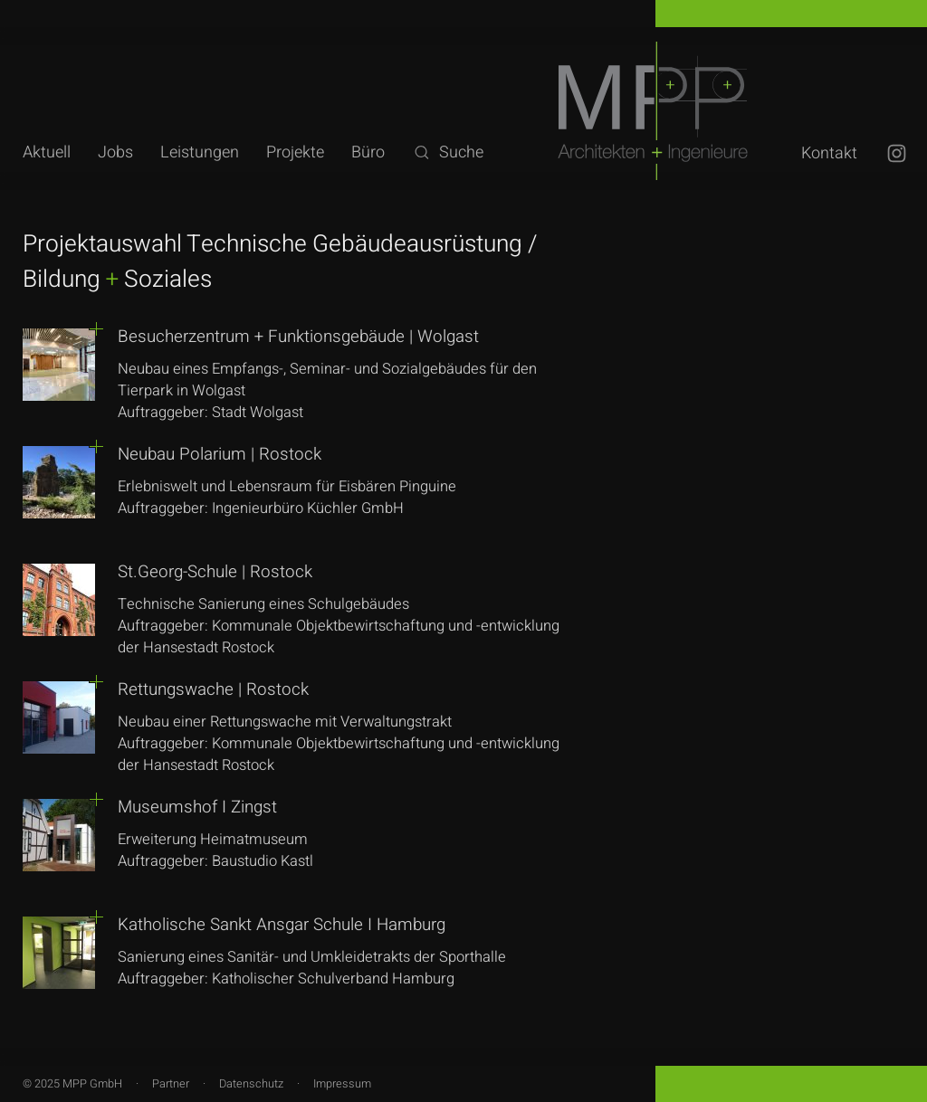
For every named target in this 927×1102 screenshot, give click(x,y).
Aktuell (47, 152)
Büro (368, 152)
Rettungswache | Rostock (213, 689)
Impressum (342, 1084)
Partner (170, 1084)
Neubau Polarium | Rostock (219, 454)
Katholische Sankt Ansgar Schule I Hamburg (281, 924)
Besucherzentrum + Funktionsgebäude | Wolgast (298, 336)
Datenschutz (251, 1084)
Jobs (115, 152)
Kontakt (829, 153)
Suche (447, 152)
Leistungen (199, 152)
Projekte (295, 152)
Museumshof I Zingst (197, 807)
